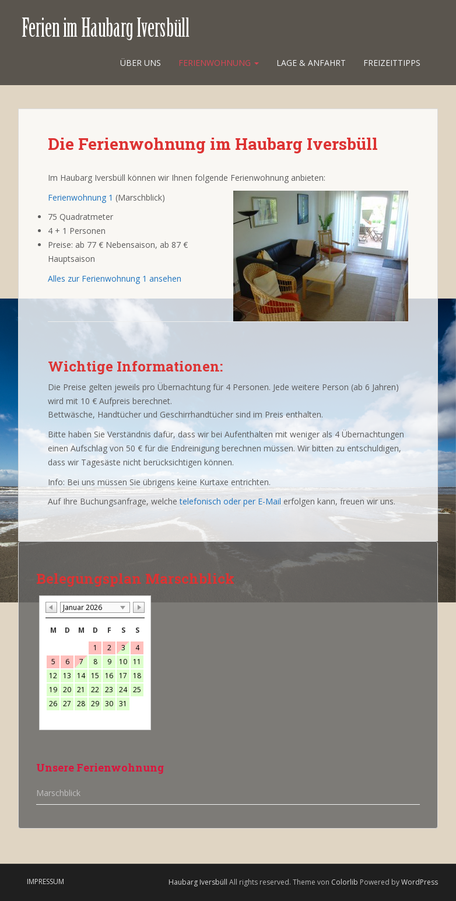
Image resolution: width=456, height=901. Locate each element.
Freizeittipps (391, 62)
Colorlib (344, 882)
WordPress (419, 882)
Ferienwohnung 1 (80, 197)
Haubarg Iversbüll (198, 882)
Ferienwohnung (218, 62)
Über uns (140, 62)
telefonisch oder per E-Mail (230, 501)
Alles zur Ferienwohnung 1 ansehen (114, 278)
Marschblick (58, 792)
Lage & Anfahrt (311, 62)
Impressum (45, 881)
